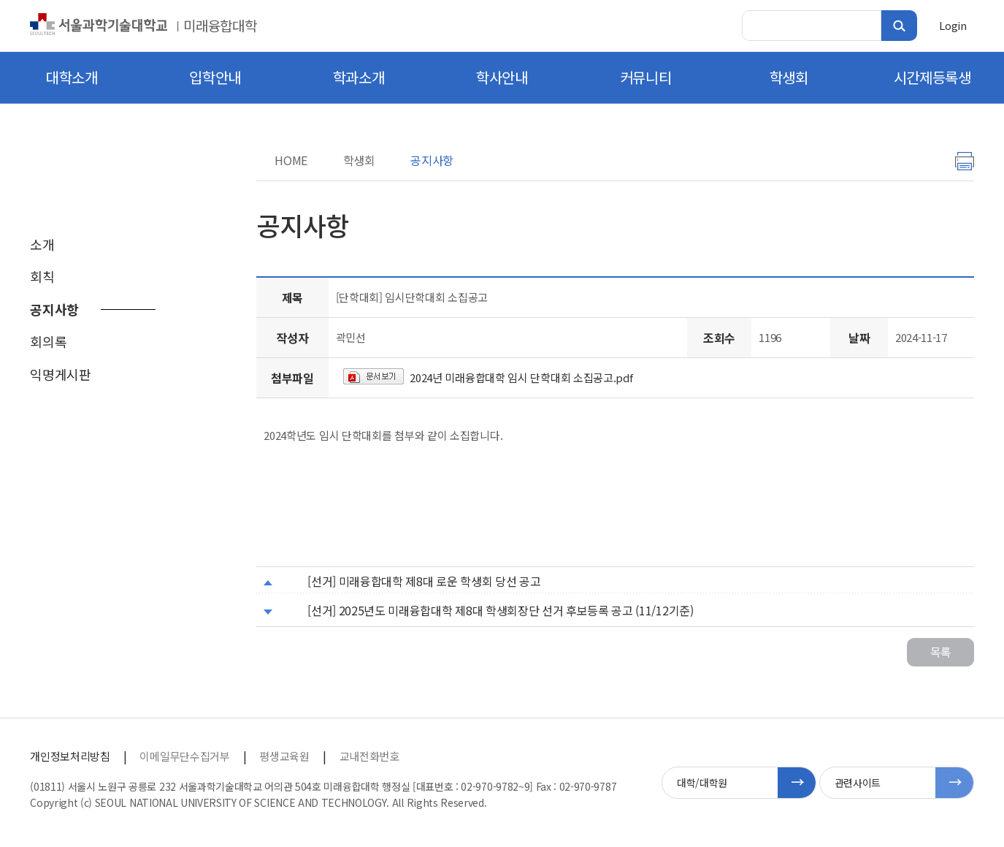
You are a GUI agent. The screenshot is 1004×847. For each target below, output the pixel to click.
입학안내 (215, 77)
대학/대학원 (702, 782)
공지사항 (431, 160)
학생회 (789, 77)
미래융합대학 (219, 25)
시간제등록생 (932, 77)
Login (952, 25)
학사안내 (502, 77)
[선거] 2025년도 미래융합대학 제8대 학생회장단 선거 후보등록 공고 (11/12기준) (500, 610)
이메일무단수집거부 (184, 756)
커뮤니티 (646, 77)
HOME (291, 160)
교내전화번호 (369, 756)
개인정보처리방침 (70, 756)
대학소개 (72, 77)
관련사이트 (858, 782)
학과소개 (359, 77)
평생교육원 (284, 756)
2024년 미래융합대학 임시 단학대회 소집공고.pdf (521, 377)
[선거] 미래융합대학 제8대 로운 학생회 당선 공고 (423, 581)
